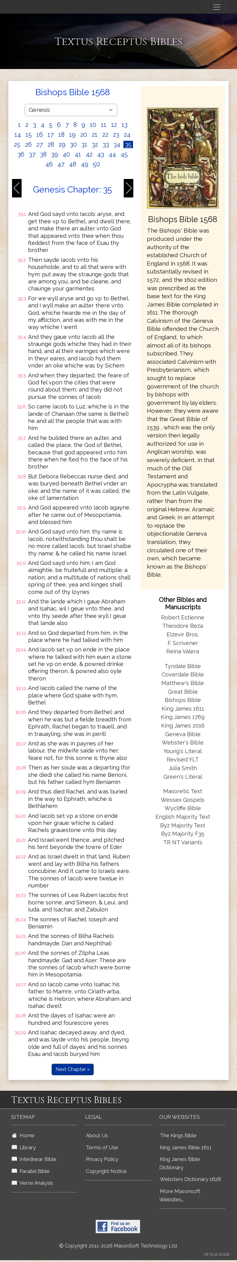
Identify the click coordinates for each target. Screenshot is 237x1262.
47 (61, 164)
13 (124, 124)
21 (94, 134)
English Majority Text (183, 817)
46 (49, 164)
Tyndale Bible (182, 666)
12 (114, 124)
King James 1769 (183, 717)
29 (62, 144)
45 (124, 154)
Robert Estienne (182, 617)
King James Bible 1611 (186, 1147)
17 (50, 134)
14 (18, 134)
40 (66, 154)
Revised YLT (183, 759)
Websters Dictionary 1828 (190, 1179)
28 (51, 144)
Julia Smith (183, 768)
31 (84, 144)
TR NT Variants (182, 842)
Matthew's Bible (182, 683)
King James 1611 (183, 708)
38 (43, 154)
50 (96, 164)
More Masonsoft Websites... (179, 1195)
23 (116, 134)
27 (39, 144)
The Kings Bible (178, 1135)
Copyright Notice (106, 1171)
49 (84, 164)
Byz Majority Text (182, 825)
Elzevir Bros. (183, 634)
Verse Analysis (32, 1183)
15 (28, 134)
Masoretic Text (182, 791)
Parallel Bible (31, 1171)
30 (73, 144)
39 (55, 154)
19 (72, 134)
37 (32, 154)
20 (84, 134)
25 (17, 144)
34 (117, 144)
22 (105, 134)
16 (39, 134)
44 (112, 154)
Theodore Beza (182, 626)
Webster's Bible (183, 742)
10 (93, 124)
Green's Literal (183, 776)
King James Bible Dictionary (179, 1163)
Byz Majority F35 (182, 833)
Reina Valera (182, 651)
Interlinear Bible (34, 1159)
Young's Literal (183, 751)
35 (128, 144)
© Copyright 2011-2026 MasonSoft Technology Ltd (118, 1246)
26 (28, 144)
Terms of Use (102, 1147)
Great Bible (183, 691)
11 (103, 124)
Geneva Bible (183, 734)
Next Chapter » (73, 1069)
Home (23, 1135)
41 (78, 154)
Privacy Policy (102, 1159)
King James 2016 (183, 725)
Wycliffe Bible (182, 808)
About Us (97, 1135)
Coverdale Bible (183, 674)
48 (73, 164)
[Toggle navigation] (216, 7)
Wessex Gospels (183, 800)
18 (61, 134)
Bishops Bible (183, 700)
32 (95, 144)
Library (24, 1147)
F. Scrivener (183, 643)
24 (127, 134)
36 (21, 154)
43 (101, 154)
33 (105, 144)
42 (89, 154)
